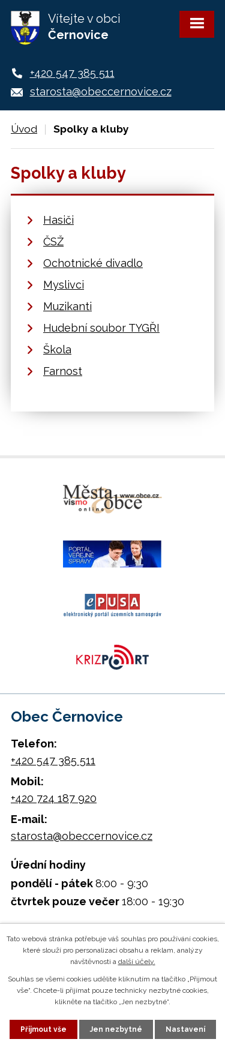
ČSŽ (53, 241)
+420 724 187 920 (54, 798)
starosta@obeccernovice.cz (101, 91)
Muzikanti (67, 306)
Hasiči (58, 220)
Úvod (24, 129)
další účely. (136, 961)
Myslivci (63, 284)
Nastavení (185, 1029)
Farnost (62, 371)
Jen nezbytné (116, 1029)
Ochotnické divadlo (93, 263)
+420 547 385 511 (72, 73)
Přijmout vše (43, 1029)
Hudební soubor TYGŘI (101, 328)
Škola (57, 349)
